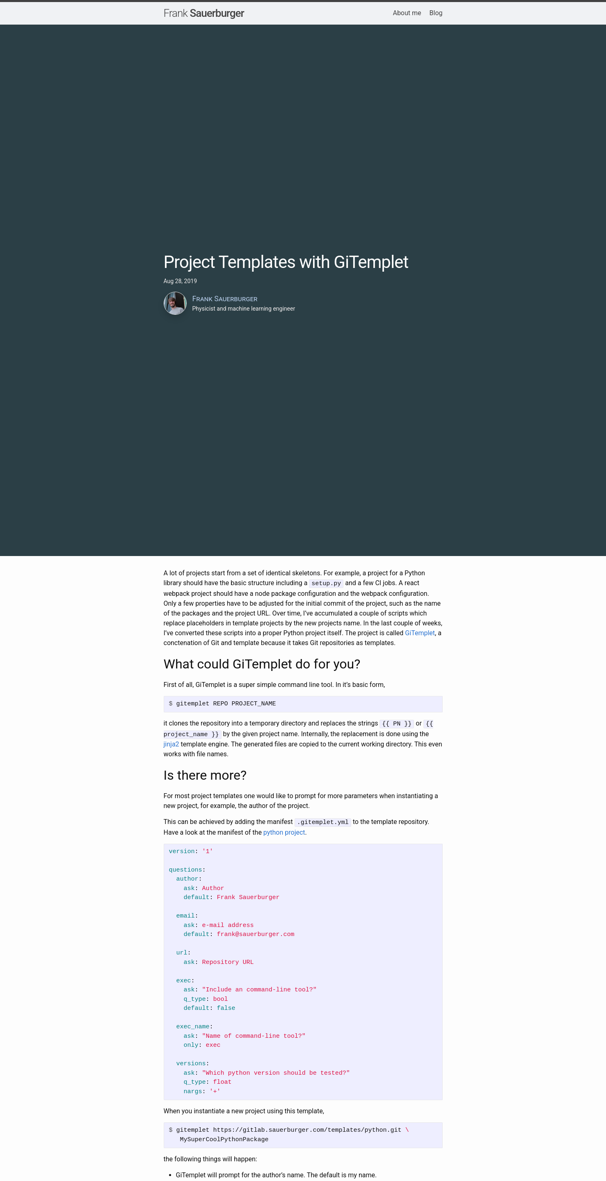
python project (284, 830)
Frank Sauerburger (225, 299)
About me (407, 13)
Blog (436, 13)
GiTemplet (420, 632)
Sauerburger (204, 13)
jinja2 (171, 742)
